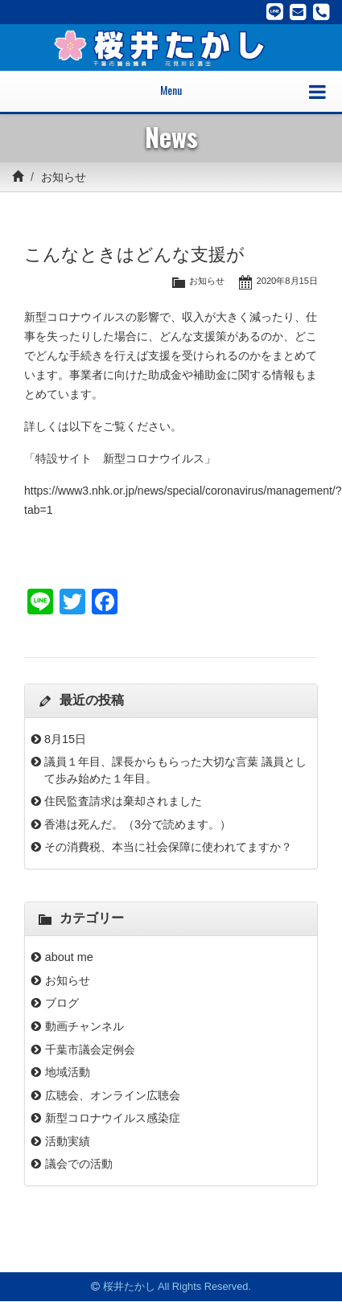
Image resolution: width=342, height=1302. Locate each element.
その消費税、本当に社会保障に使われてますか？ (168, 846)
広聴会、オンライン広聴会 (112, 1095)
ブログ (62, 1002)
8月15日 (65, 739)
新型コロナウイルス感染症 (112, 1117)
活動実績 (67, 1141)
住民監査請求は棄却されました (123, 801)
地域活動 (67, 1072)
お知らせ (63, 176)
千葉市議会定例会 (90, 1049)
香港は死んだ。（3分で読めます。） (137, 824)
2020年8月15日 (287, 280)
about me (75, 957)
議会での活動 (79, 1163)
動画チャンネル (84, 1026)
